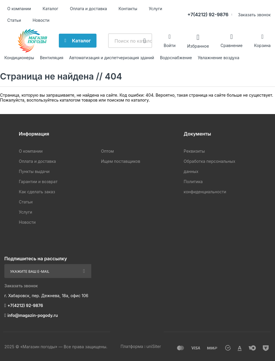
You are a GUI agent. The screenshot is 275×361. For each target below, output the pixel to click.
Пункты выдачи (34, 171)
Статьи (14, 20)
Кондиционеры (19, 57)
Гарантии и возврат (38, 181)
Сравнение (232, 45)
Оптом (107, 151)
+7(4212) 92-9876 (208, 14)
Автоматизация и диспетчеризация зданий (111, 57)
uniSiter (153, 346)
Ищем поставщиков (120, 161)
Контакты (128, 8)
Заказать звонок (254, 14)
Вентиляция (51, 57)
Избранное (198, 46)
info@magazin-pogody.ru (33, 315)
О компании (19, 8)
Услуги (155, 8)
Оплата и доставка (88, 8)
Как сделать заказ (37, 191)
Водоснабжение (176, 57)
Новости (40, 20)
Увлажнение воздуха (218, 57)
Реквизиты (194, 151)
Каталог (50, 8)
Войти (170, 45)
